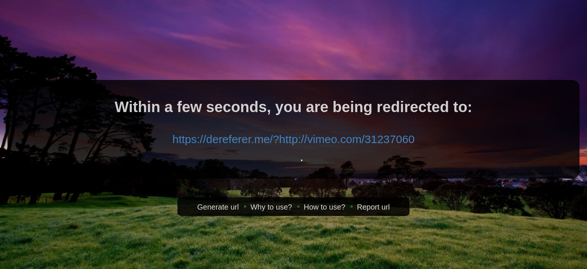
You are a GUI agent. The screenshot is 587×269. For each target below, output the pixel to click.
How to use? (324, 207)
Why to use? (271, 207)
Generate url (218, 207)
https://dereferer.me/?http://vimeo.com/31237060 (293, 139)
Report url (373, 207)
